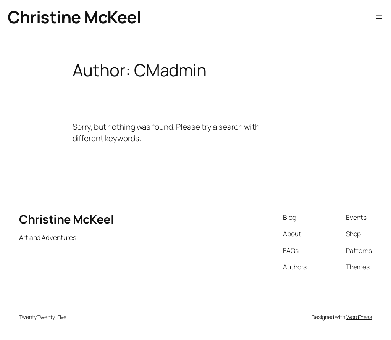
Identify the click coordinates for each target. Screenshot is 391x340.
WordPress (359, 317)
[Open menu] (378, 17)
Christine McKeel (74, 16)
